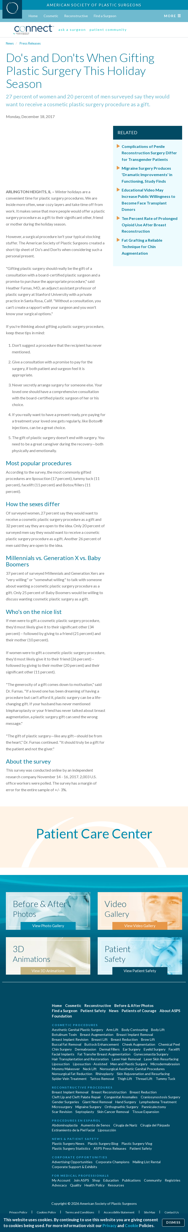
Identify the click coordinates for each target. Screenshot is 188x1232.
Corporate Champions (112, 1162)
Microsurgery (62, 1107)
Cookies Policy (46, 1212)
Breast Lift (100, 1039)
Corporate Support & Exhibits (74, 1167)
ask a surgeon (72, 29)
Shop (96, 1180)
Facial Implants (63, 1054)
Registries (172, 1180)
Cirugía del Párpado (155, 1125)
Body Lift (158, 1030)
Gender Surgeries (65, 1102)
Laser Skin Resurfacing (161, 1059)
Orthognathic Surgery (121, 1107)
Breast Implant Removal (135, 1034)
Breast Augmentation (96, 1034)
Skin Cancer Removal (113, 1112)
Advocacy (59, 1185)
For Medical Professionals (80, 1175)
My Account (61, 1180)
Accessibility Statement (119, 1212)
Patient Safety (93, 1010)
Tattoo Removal (102, 1079)
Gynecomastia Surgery (151, 1054)
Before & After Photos (133, 1005)
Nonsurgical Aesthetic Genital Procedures (132, 1069)
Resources (116, 1185)
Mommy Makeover (66, 1069)
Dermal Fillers (109, 1049)
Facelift (174, 1049)
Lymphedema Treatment (158, 1102)
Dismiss (173, 1222)
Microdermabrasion (165, 1064)
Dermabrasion (85, 1049)
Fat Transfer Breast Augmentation (104, 1054)
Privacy (110, 1225)
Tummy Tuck (165, 1079)
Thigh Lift (124, 1079)
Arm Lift (112, 1030)
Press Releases (30, 43)
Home (33, 16)
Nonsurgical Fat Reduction (72, 1074)
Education (111, 1180)
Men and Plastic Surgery (128, 1064)
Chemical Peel (169, 1044)
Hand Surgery (125, 1102)
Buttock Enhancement (101, 1044)
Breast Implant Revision (70, 1039)
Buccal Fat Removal (66, 1044)
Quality (75, 1185)
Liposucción (107, 1130)
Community (153, 1180)
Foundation (62, 1016)
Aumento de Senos (95, 1125)
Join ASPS (81, 1180)
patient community (108, 29)
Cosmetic (51, 16)
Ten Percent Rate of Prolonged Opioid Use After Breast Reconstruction (149, 225)
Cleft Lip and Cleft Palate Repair (76, 1097)
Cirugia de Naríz (125, 1125)
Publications (131, 1180)
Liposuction (61, 1064)
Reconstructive (76, 16)
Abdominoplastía (65, 1125)
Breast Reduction (124, 1039)
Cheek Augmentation (138, 1044)
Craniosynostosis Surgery (160, 1097)
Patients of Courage (139, 1010)
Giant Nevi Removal (97, 1102)
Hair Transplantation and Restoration (80, 1059)
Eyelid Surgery (154, 1049)
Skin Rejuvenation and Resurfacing (143, 1074)
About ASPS (170, 1010)
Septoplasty (84, 1112)
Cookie (131, 1225)
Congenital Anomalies (121, 1097)
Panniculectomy (153, 1107)
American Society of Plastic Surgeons (94, 5)
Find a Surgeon (105, 16)
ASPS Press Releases (110, 1148)
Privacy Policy (18, 1212)
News (10, 43)
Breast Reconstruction (109, 1092)
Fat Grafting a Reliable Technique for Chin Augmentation (142, 246)
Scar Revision (62, 1112)
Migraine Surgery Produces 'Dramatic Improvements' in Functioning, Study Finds (147, 174)
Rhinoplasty (104, 1074)
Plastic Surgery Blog (103, 1143)
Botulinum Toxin (64, 1034)
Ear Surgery (132, 1049)
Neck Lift (90, 1069)
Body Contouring (135, 1030)
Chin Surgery (62, 1049)
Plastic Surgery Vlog (136, 1143)
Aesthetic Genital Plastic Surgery (77, 1030)
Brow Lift (148, 1039)
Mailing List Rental (147, 1162)
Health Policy (94, 1185)
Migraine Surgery (88, 1107)
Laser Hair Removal (126, 1059)
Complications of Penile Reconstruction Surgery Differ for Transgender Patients (149, 153)
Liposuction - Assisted (90, 1064)
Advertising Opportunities (72, 1162)
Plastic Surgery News (68, 1143)
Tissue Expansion (145, 1112)
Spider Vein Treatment (69, 1079)
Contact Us (171, 1212)
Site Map (149, 1212)
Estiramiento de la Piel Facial (73, 1130)
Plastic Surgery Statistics (71, 1148)
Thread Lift (144, 1079)
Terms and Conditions (80, 1212)
